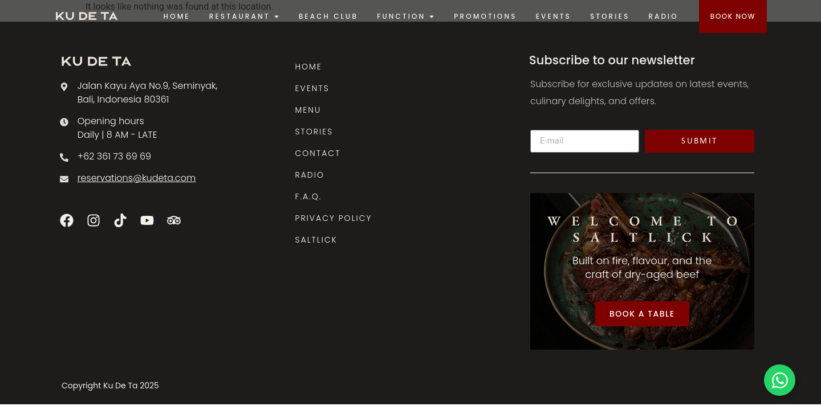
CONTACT (318, 153)
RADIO (309, 175)
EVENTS (312, 88)
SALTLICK (316, 239)
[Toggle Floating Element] (779, 380)
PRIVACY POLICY (333, 218)
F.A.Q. (308, 196)
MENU (308, 110)
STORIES (314, 131)
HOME (308, 66)
